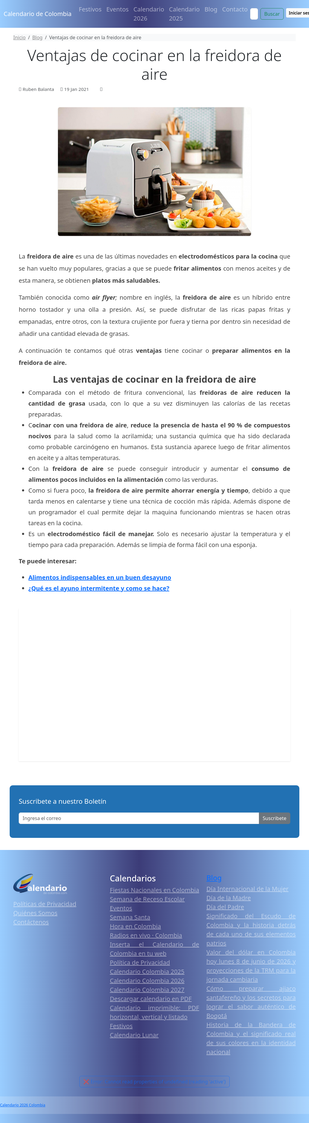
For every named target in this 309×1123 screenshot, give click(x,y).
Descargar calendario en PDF (151, 999)
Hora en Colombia (135, 926)
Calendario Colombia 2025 (147, 971)
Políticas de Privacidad (44, 904)
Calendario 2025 (184, 13)
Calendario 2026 (148, 13)
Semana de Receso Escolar (147, 899)
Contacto (234, 9)
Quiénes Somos (35, 913)
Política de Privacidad (140, 962)
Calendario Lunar (134, 1035)
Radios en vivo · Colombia (146, 935)
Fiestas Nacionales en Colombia (154, 890)
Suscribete (274, 818)
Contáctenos (31, 922)
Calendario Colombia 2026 (147, 981)
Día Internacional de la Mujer (247, 889)
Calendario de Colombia (38, 14)
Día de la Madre (228, 898)
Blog (211, 9)
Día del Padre (225, 907)
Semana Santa (130, 917)
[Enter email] (139, 818)
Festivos (90, 9)
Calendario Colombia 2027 (147, 990)
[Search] (254, 14)
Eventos (118, 9)
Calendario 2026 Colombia (22, 1105)
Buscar (272, 14)
